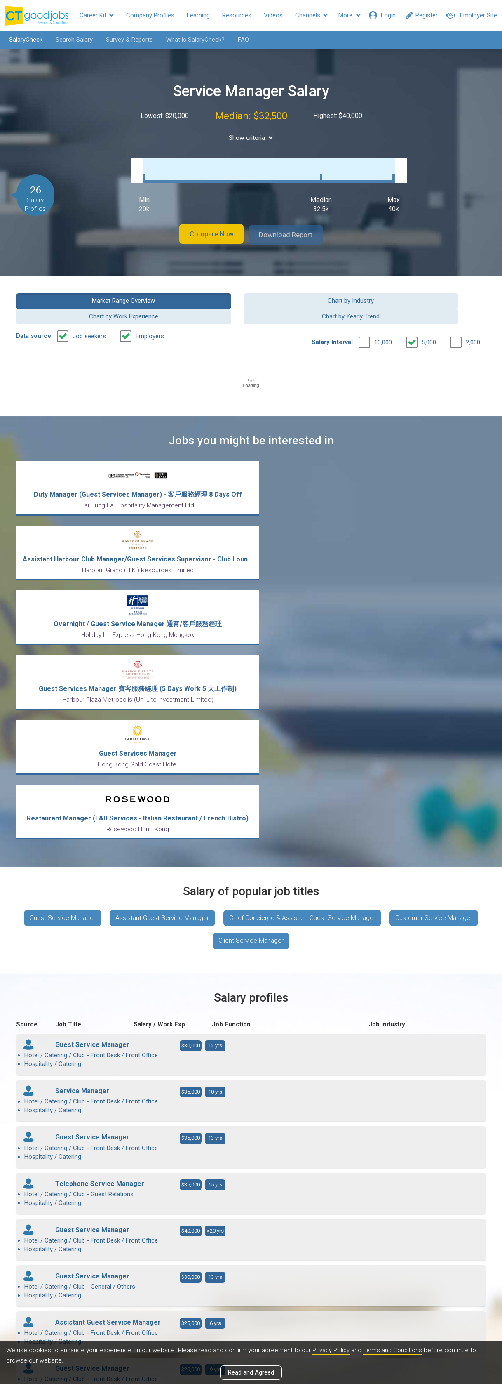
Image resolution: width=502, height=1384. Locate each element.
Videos (273, 15)
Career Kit (97, 15)
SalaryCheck (23, 39)
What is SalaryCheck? (192, 39)
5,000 (429, 318)
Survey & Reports (126, 39)
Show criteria (251, 137)
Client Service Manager (301, 662)
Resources (236, 15)
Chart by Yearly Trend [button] (432, 291)
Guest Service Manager (107, 637)
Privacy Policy (331, 1350)
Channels (311, 15)
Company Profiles (150, 15)
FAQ (240, 39)
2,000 (473, 318)
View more (251, 1125)
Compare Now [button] (205, 226)
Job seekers (89, 312)
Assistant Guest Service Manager (210, 637)
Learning (198, 15)
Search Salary (71, 39)
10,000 (383, 318)
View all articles (251, 1295)
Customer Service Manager (207, 662)
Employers (150, 312)
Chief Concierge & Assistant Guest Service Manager (354, 637)
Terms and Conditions (394, 1350)
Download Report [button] (292, 226)
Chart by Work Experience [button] (311, 291)
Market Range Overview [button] (70, 291)
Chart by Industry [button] (191, 291)
